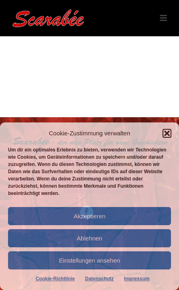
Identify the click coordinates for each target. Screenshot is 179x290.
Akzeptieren (89, 216)
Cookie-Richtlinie (55, 279)
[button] (167, 133)
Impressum (137, 279)
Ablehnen (89, 238)
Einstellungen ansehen (89, 260)
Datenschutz (99, 279)
